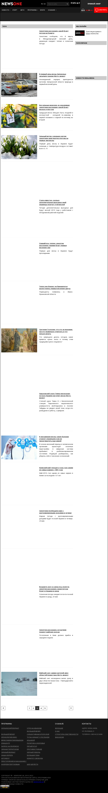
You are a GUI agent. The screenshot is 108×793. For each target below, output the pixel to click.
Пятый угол (32, 746)
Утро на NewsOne (34, 728)
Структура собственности (66, 734)
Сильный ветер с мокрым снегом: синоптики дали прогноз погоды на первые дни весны (53, 138)
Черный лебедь (33, 752)
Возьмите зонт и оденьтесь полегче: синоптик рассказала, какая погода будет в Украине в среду (54, 589)
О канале (51, 10)
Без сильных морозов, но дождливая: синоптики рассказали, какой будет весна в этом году (54, 107)
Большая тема (33, 755)
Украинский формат (10, 728)
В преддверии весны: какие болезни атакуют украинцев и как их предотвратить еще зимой (54, 439)
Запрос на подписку (10, 746)
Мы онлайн (81, 26)
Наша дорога (7, 755)
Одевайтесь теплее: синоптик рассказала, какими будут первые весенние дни (53, 245)
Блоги (42, 10)
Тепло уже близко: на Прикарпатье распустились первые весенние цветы (54, 287)
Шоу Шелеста (32, 764)
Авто (22, 10)
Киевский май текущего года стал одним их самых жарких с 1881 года (56, 469)
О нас (57, 731)
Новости (5, 10)
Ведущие (59, 728)
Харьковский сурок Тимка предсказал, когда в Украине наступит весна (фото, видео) (55, 395)
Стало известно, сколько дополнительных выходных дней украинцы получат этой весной (52, 202)
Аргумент (5, 758)
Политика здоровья (36, 743)
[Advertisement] (37, 181)
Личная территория (10, 749)
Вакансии (59, 737)
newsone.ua (38, 782)
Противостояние (34, 749)
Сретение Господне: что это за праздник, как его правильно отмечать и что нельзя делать (56, 331)
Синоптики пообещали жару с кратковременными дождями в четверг (55, 512)
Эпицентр (5, 743)
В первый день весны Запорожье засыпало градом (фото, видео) (52, 75)
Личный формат (8, 752)
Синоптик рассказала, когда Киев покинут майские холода (52, 631)
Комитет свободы (35, 758)
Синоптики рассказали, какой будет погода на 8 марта (54, 32)
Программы (32, 10)
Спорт (14, 10)
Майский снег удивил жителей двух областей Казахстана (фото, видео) (53, 674)
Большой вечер (8, 734)
